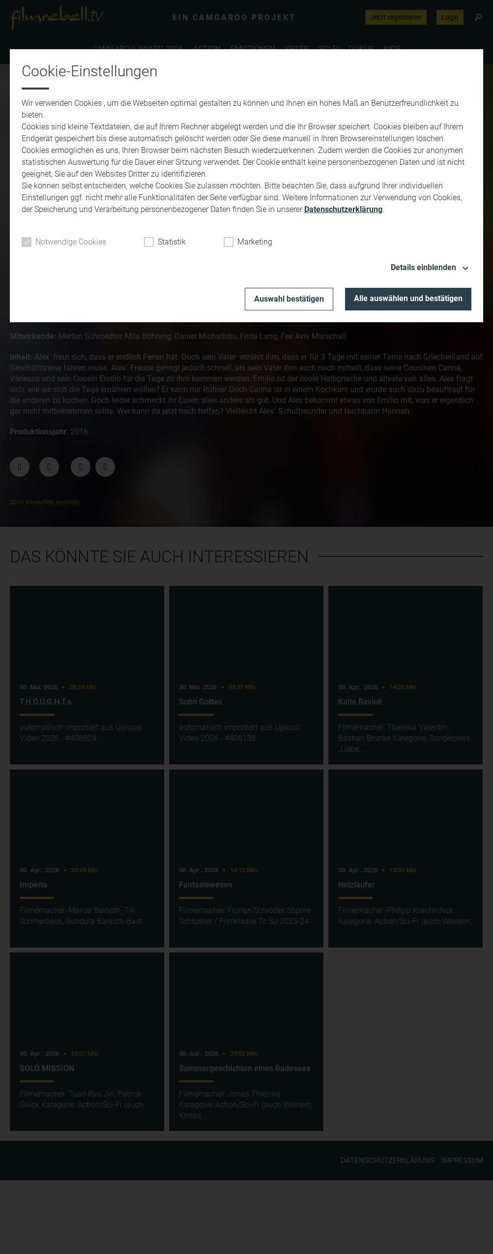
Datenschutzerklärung (343, 209)
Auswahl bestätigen (289, 299)
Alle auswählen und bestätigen (408, 298)
